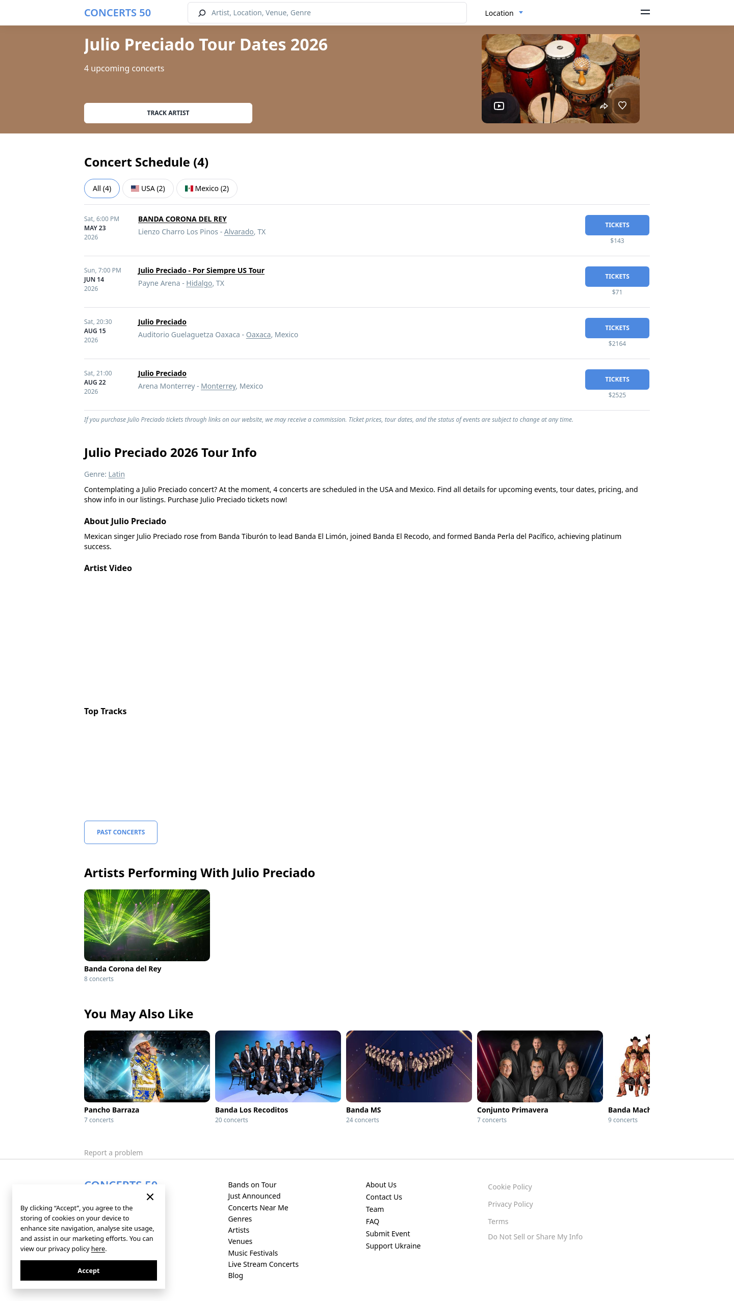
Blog (235, 1275)
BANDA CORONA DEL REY (182, 219)
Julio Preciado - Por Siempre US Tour (201, 270)
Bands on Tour (252, 1184)
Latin (117, 474)
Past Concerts (121, 832)
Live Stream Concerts (263, 1264)
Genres (240, 1219)
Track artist (168, 113)
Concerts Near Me (258, 1207)
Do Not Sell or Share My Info (535, 1236)
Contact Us (384, 1197)
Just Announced (254, 1196)
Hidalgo (199, 283)
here (98, 1248)
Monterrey (218, 386)
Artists (238, 1230)
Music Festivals (253, 1253)
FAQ (373, 1221)
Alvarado (239, 231)
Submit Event (388, 1233)
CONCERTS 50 (117, 12)
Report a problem (113, 1152)
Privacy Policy (510, 1204)
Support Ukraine (393, 1246)
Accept (88, 1270)
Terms (498, 1221)
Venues (240, 1241)
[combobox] (504, 13)
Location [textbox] (499, 13)
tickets (617, 225)
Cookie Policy (510, 1186)
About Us (381, 1184)
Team (375, 1209)
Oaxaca (258, 334)
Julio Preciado (162, 322)
